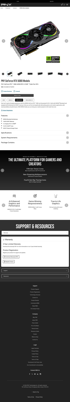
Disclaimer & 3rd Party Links (35, 362)
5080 (3, 100)
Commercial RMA (35, 303)
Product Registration (35, 292)
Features (4, 115)
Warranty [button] (6, 233)
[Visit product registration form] (7, 110)
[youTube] (35, 374)
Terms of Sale (35, 359)
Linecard (17, 91)
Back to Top (36, 392)
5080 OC (10, 100)
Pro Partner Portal (35, 308)
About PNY (35, 320)
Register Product (9, 261)
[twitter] (32, 374)
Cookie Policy (35, 354)
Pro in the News (35, 325)
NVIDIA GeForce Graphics (24, 8)
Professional (7, 8)
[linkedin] (38, 374)
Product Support (35, 289)
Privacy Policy (35, 351)
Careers (35, 334)
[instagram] (40, 374)
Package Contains (7, 142)
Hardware (15, 8)
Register (51, 1)
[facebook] (30, 374)
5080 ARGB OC (29, 100)
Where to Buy (17, 95)
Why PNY (35, 317)
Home (1, 8)
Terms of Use (35, 356)
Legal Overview (35, 348)
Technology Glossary (35, 295)
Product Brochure (6, 91)
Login (18, 1)
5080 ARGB (19, 100)
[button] (66, 41)
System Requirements (9, 137)
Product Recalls (35, 300)
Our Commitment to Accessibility (35, 365)
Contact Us (35, 297)
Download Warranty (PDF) (11, 257)
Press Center (35, 323)
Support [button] (5, 270)
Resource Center (35, 331)
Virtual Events (35, 328)
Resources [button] (6, 276)
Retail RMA (35, 306)
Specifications (6, 133)
